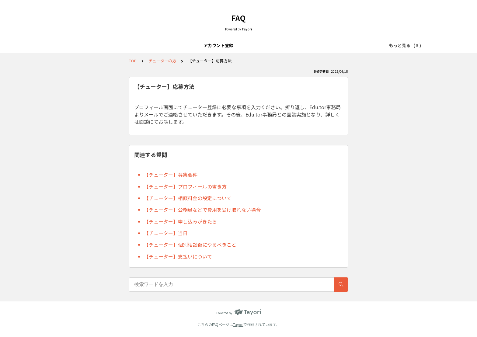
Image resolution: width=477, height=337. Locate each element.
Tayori (238, 324)
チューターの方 (283, 45)
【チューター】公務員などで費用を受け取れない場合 (202, 209)
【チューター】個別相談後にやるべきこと (190, 244)
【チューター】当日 (166, 233)
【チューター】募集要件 (170, 174)
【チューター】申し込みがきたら (180, 221)
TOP (133, 61)
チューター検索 (202, 45)
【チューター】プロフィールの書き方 (185, 186)
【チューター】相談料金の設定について (188, 198)
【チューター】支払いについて (178, 256)
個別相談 (234, 45)
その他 (313, 45)
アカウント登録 (164, 45)
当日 (255, 45)
